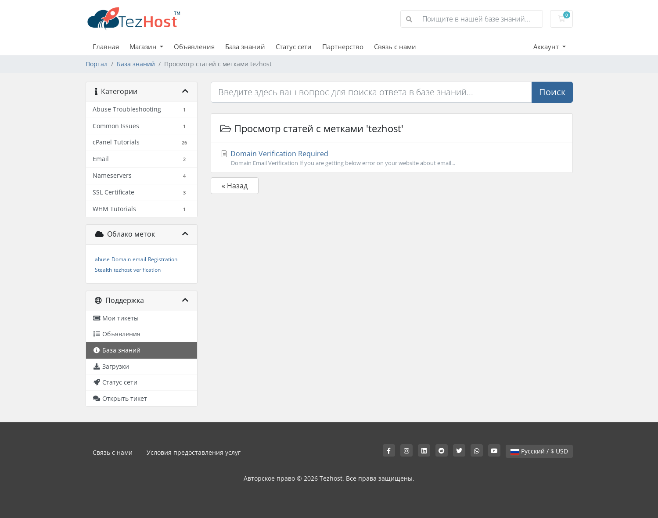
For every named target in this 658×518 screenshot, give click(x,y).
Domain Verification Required (392, 158)
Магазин (143, 46)
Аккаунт (547, 46)
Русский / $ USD (539, 451)
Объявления (194, 46)
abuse (102, 259)
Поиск (552, 92)
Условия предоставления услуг (194, 452)
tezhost (123, 269)
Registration (162, 259)
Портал (97, 64)
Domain (121, 259)
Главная (106, 46)
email (139, 259)
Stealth (103, 269)
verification (147, 269)
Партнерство (342, 46)
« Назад (235, 186)
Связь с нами (395, 46)
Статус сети (294, 46)
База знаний (245, 46)
